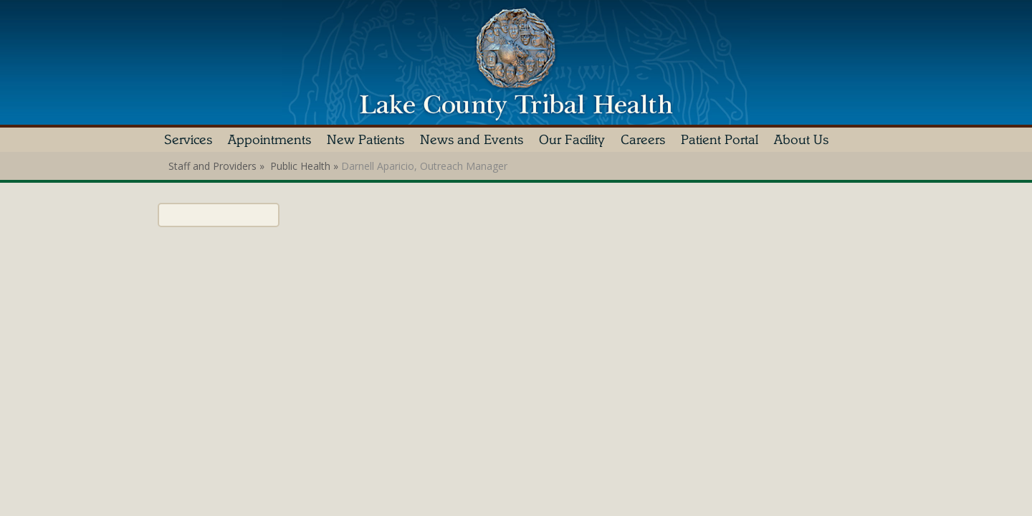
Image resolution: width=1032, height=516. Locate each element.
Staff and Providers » (217, 166)
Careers (643, 140)
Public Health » (305, 166)
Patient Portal (719, 140)
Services (188, 140)
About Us (801, 140)
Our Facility (572, 140)
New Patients (365, 140)
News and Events (471, 140)
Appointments (269, 140)
